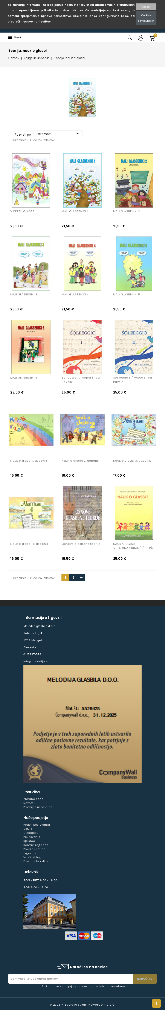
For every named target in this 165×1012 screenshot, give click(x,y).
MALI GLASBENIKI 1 (75, 212)
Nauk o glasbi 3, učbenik (132, 462)
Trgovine (29, 855)
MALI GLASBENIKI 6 (23, 379)
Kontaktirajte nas (36, 847)
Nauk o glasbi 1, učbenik (28, 462)
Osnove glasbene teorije (81, 546)
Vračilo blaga (33, 859)
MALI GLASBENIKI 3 (23, 295)
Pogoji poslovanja (36, 826)
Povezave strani (34, 851)
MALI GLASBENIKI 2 (126, 212)
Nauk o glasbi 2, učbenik (80, 462)
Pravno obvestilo (35, 863)
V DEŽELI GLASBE (22, 212)
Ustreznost (58, 133)
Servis (27, 830)
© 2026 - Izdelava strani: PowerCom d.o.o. (82, 1007)
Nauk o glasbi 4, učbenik (29, 546)
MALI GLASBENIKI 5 (126, 295)
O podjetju (30, 835)
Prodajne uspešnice (37, 809)
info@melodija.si (35, 663)
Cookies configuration (146, 17)
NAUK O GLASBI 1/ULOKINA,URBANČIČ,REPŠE (134, 548)
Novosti (28, 805)
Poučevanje (31, 839)
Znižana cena (33, 801)
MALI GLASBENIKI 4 (75, 295)
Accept (146, 7)
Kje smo (29, 843)
